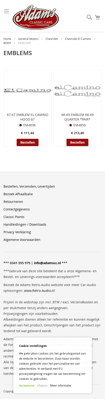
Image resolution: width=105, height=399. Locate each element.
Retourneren (13, 201)
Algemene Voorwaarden (21, 239)
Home (7, 39)
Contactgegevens (16, 209)
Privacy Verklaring (17, 232)
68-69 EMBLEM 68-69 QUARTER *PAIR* (77, 116)
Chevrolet (52, 39)
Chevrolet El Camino (78, 39)
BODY (7, 43)
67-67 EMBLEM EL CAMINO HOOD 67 (27, 116)
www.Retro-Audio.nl (39, 290)
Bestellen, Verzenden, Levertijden (29, 186)
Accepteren (27, 385)
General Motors (28, 39)
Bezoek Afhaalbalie (18, 194)
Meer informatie (60, 385)
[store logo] (36, 17)
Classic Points (13, 217)
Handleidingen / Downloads (24, 224)
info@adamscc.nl (47, 263)
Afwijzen (42, 385)
